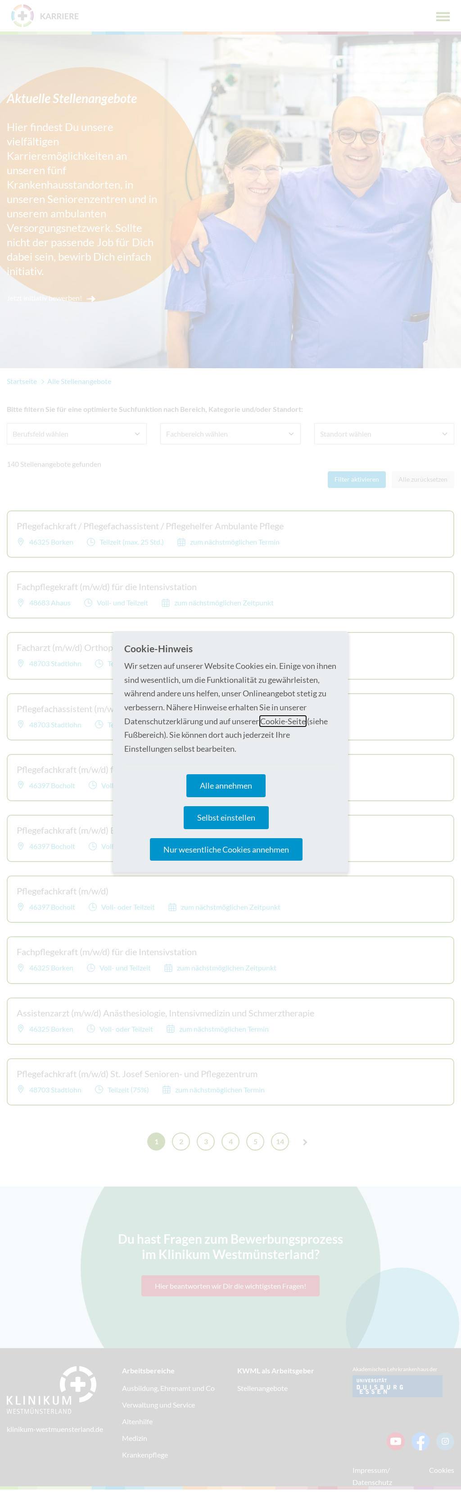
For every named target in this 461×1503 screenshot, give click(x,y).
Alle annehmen (226, 785)
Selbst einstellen (226, 817)
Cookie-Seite (283, 721)
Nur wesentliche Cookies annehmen (226, 849)
